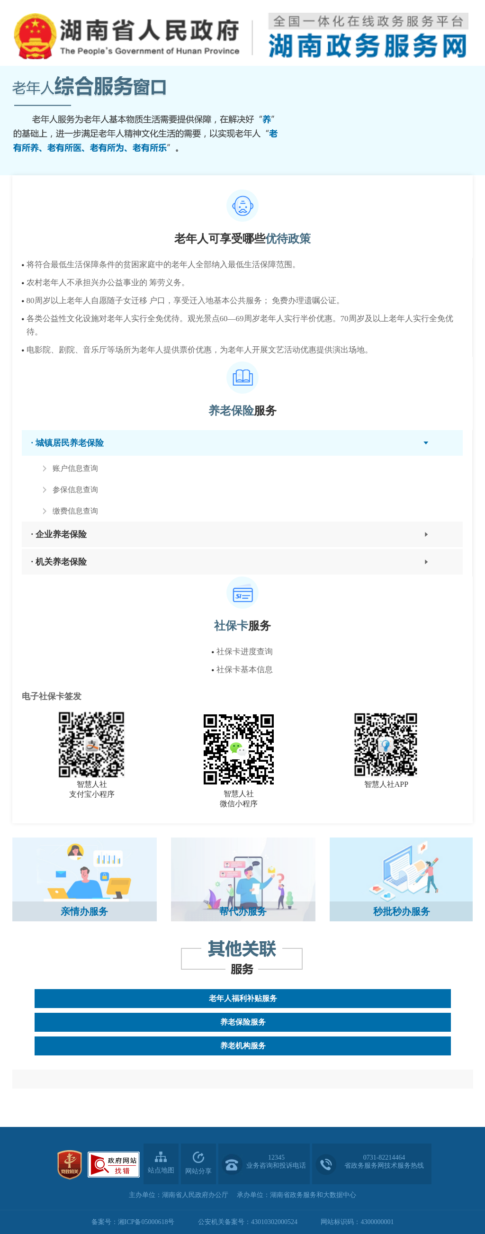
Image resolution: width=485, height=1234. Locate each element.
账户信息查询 (75, 468)
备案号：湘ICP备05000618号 (133, 1221)
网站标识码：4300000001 (357, 1221)
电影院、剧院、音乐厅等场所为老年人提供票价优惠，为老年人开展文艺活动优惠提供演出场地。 (200, 349)
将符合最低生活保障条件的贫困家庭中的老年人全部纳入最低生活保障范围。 (163, 264)
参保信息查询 (75, 490)
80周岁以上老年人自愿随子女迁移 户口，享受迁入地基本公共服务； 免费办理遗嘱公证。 (186, 300)
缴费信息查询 (75, 511)
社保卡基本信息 (244, 669)
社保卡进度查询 (244, 651)
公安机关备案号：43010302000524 (247, 1221)
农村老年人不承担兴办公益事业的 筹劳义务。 (108, 282)
